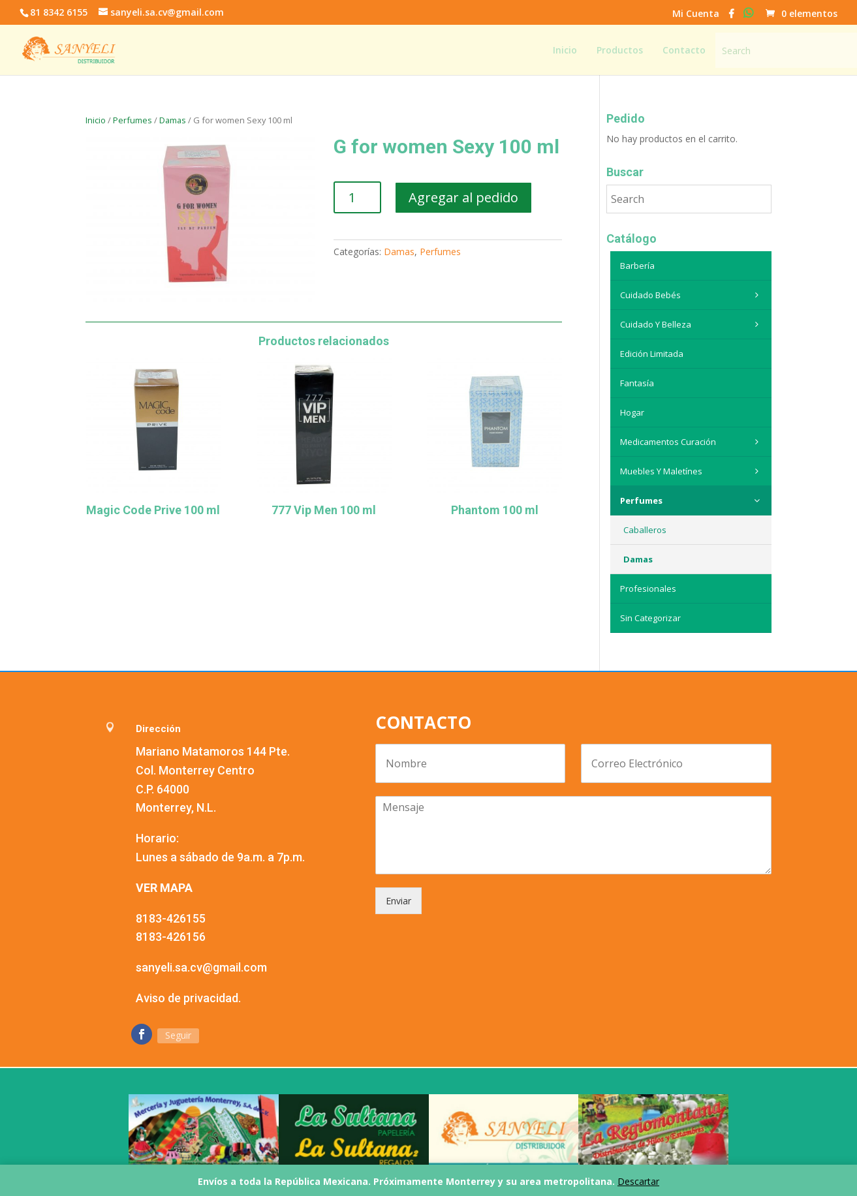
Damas (172, 120)
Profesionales (648, 588)
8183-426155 (171, 918)
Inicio (96, 120)
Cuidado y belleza (692, 324)
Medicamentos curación (692, 442)
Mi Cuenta (695, 14)
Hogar (632, 412)
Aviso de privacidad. (188, 998)
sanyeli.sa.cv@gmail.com (201, 967)
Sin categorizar (650, 618)
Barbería (637, 265)
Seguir (178, 1035)
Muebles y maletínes (692, 471)
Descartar (638, 1181)
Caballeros (644, 530)
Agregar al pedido (463, 197)
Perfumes (132, 120)
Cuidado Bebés (692, 295)
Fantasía (637, 383)
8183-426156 (171, 936)
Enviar (398, 901)
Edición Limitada (651, 354)
